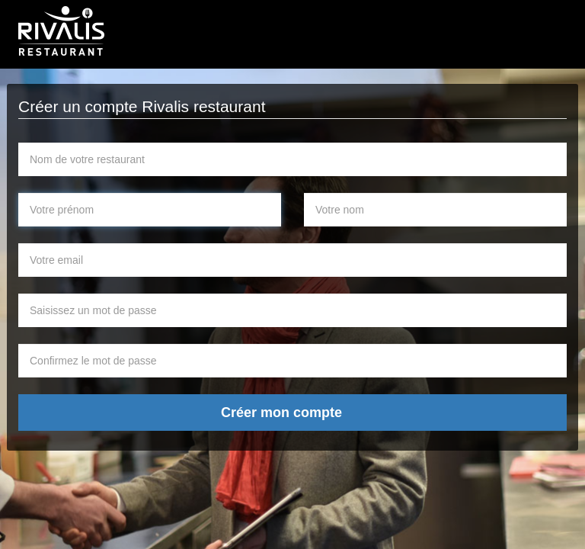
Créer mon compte (281, 412)
